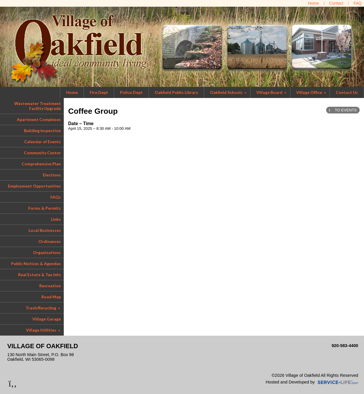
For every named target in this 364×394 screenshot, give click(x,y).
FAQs (55, 197)
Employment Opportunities (34, 185)
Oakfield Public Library (176, 92)
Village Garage (46, 318)
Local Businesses (45, 230)
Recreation (50, 285)
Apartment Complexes (39, 119)
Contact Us (347, 92)
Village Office (311, 92)
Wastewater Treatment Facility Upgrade (37, 106)
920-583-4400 (345, 345)
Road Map (51, 296)
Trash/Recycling (43, 307)
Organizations (47, 252)
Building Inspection (42, 130)
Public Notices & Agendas (36, 263)
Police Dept (131, 92)
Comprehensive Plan (41, 163)
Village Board (271, 92)
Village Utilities (43, 330)
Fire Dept (99, 92)
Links (56, 219)
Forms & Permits (44, 208)
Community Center (42, 152)
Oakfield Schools (228, 92)
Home (72, 92)
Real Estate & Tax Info (39, 274)
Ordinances (49, 241)
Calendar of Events (42, 141)
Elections (52, 174)
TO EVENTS (343, 110)
